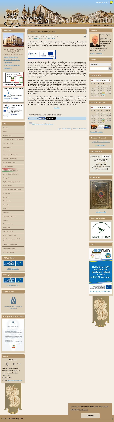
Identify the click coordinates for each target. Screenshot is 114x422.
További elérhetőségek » (11, 57)
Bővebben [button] (83, 410)
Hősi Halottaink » (101, 212)
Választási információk (10, 170)
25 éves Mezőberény (9, 248)
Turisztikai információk (10, 158)
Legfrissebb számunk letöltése (101, 142)
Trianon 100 (7, 193)
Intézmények (7, 147)
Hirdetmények (8, 143)
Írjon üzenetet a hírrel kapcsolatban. (43, 124)
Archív (5, 208)
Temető (6, 212)
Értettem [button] (90, 416)
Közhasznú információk (11, 155)
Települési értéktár (8, 252)
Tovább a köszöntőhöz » (96, 53)
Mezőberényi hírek (9, 216)
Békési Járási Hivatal (9, 235)
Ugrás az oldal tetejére (64, 129)
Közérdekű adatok (9, 162)
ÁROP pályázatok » (13, 269)
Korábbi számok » (100, 145)
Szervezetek (7, 151)
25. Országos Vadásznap (11, 174)
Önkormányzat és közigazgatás (13, 139)
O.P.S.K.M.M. (51, 38)
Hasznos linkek (7, 224)
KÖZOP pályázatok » (13, 285)
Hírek (5, 132)
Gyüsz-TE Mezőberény (10, 244)
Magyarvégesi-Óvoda (39, 114)
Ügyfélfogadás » (8, 62)
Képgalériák (7, 227)
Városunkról (7, 135)
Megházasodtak (96, 156)
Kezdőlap (24, 25)
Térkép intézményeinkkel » (12, 65)
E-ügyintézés (7, 185)
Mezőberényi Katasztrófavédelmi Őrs (13, 240)
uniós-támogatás (51, 114)
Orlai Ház (6, 205)
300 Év (6, 197)
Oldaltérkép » (8, 68)
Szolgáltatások (8, 166)
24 (104, 93)
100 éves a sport (8, 231)
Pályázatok (7, 201)
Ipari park (6, 178)
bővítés (59, 114)
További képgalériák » (96, 132)
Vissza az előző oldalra (79, 129)
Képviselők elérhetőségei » (12, 60)
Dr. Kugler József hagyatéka (12, 189)
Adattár (5, 220)
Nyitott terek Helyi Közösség (12, 182)
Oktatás (36, 38)
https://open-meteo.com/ (15, 380)
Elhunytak (106, 156)
